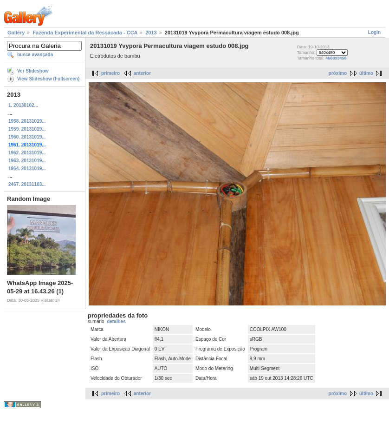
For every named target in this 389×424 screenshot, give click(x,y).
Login (374, 32)
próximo (338, 73)
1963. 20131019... (27, 160)
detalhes (116, 321)
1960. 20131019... (27, 136)
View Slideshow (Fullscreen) (48, 78)
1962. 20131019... (27, 152)
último (366, 73)
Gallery (16, 32)
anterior (142, 73)
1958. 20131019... (27, 121)
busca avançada (35, 54)
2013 (150, 32)
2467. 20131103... (27, 184)
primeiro (110, 73)
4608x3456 (335, 58)
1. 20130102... (23, 105)
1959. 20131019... (27, 129)
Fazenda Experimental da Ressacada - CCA (84, 32)
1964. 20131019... (27, 168)
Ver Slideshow (33, 70)
